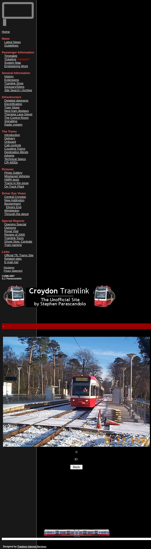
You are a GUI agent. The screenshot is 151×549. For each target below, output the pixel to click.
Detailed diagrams (16, 100)
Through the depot (16, 214)
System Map (12, 62)
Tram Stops (12, 107)
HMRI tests (11, 179)
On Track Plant (14, 186)
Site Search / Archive (18, 90)
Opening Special (15, 224)
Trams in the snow (16, 183)
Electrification (13, 104)
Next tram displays (16, 111)
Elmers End (13, 207)
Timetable (10, 56)
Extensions (11, 80)
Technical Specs (15, 159)
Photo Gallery (13, 172)
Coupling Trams (14, 148)
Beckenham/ (12, 203)
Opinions (10, 227)
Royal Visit (11, 231)
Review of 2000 (14, 234)
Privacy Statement (13, 271)
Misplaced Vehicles (17, 176)
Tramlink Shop (13, 83)
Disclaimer (9, 267)
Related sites (13, 258)
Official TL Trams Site (19, 255)
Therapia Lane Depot (18, 114)
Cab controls (12, 145)
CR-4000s (11, 162)
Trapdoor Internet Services (31, 546)
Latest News (12, 42)
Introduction (12, 135)
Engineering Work (16, 66)
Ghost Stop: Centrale (18, 241)
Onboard (10, 141)
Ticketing (10, 59)
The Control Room (16, 117)
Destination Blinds (16, 152)
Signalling (10, 121)
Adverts (9, 155)
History (9, 76)
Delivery (9, 138)
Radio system (13, 124)
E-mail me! (11, 262)
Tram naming (13, 245)
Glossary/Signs (14, 86)
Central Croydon (15, 197)
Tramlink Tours (14, 238)
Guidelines (11, 45)
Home (6, 31)
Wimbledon (11, 210)
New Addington (14, 200)
